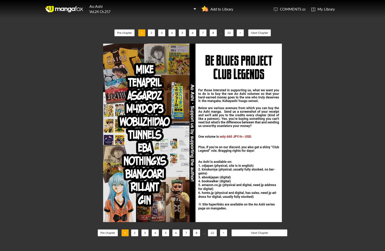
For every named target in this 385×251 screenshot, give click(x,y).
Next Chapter (259, 33)
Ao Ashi (96, 6)
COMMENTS (292, 9)
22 (229, 33)
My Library (326, 9)
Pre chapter (124, 33)
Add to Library (221, 9)
